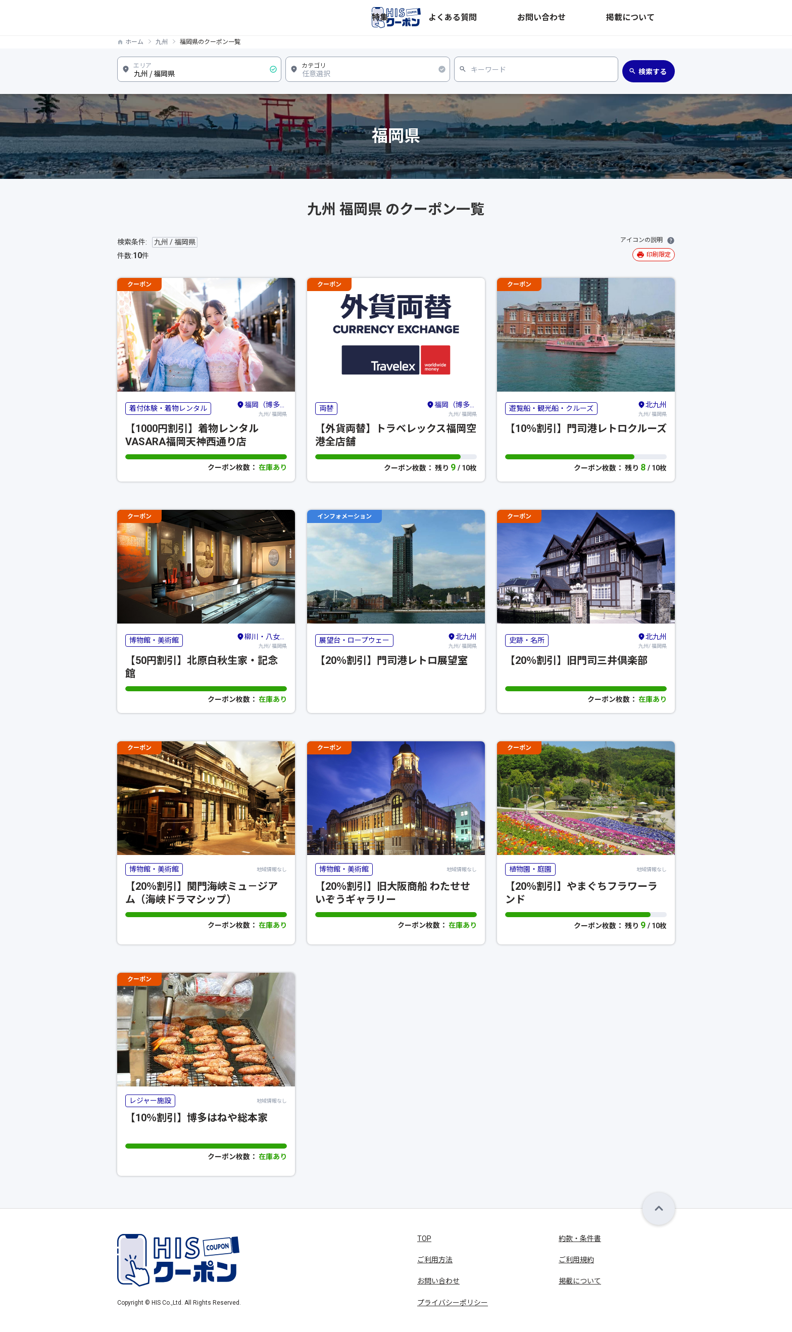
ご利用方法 (435, 1260)
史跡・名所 (526, 640)
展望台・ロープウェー (354, 640)
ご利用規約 (576, 1260)
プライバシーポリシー (452, 1303)
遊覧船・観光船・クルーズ (551, 408)
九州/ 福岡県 (261, 408)
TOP (424, 1238)
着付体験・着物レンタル (168, 408)
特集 (504, 18)
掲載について (653, 18)
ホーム (134, 41)
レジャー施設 (150, 1101)
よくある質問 (544, 18)
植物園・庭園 (530, 869)
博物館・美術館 (154, 640)
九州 (162, 41)
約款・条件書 (580, 1238)
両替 (326, 408)
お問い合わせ (599, 18)
